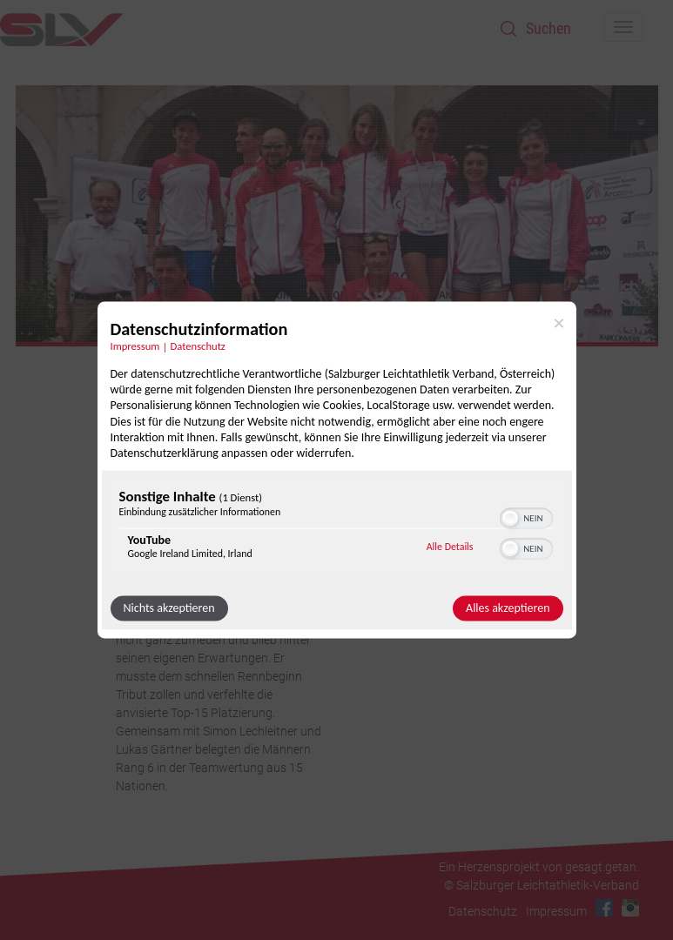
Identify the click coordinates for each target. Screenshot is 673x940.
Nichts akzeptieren (169, 608)
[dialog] (337, 469)
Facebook (604, 907)
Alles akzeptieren (507, 608)
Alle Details (450, 546)
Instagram (630, 907)
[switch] (526, 517)
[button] (510, 519)
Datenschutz (482, 911)
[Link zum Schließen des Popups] (559, 323)
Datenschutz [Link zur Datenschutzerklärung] (198, 345)
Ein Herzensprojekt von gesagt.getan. (539, 867)
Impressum (556, 911)
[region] (337, 529)
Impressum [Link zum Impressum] (135, 345)
